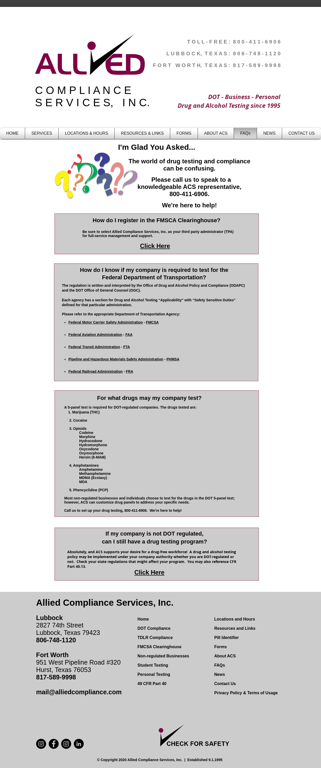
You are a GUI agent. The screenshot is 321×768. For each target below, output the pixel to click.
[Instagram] (66, 744)
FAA (129, 335)
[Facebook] (54, 744)
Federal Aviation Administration (95, 335)
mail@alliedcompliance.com (79, 692)
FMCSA (152, 322)
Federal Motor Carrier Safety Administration (105, 322)
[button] (41, 133)
